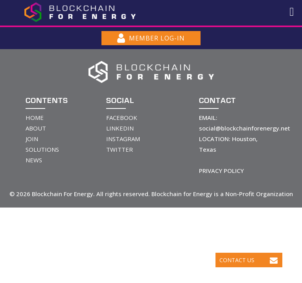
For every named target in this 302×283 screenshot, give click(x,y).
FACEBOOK (121, 117)
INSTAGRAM (123, 139)
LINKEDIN (120, 128)
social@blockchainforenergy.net (244, 128)
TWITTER (119, 149)
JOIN (32, 139)
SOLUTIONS (42, 149)
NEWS (34, 160)
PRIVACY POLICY (221, 171)
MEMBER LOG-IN (151, 38)
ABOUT (36, 128)
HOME (35, 117)
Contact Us (248, 260)
